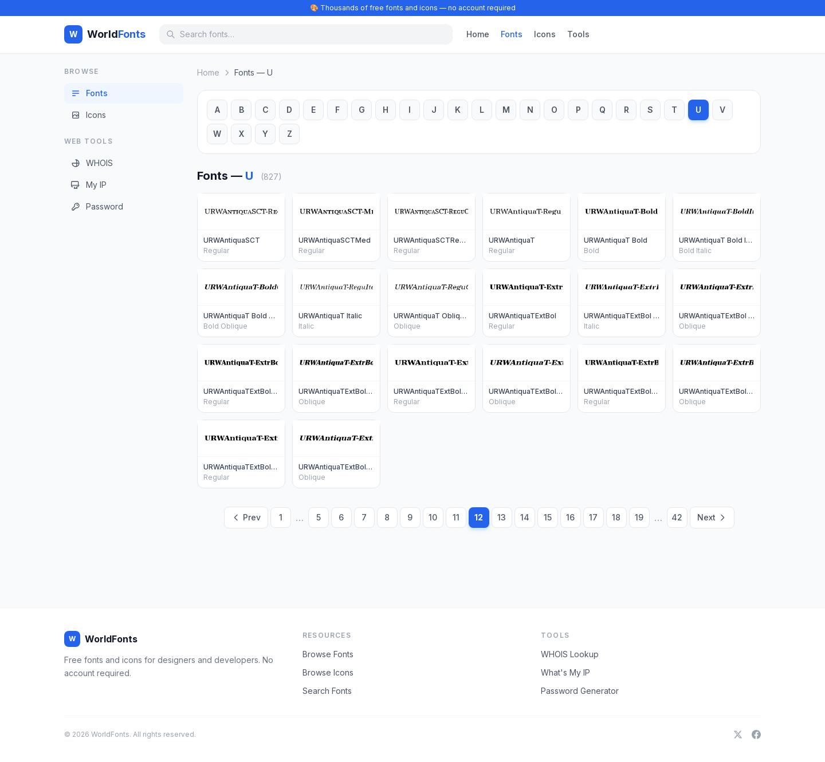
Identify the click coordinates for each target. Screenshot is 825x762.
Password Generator (580, 691)
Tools (578, 34)
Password (97, 206)
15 (548, 517)
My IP (89, 184)
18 (616, 517)
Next (712, 517)
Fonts (511, 34)
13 (501, 517)
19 (639, 517)
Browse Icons (327, 672)
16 (570, 517)
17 (593, 517)
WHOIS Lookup (570, 654)
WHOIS (92, 163)
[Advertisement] (110, 400)
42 (676, 517)
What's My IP (565, 672)
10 (433, 517)
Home (477, 34)
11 (456, 517)
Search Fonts (327, 691)
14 (524, 517)
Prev (246, 517)
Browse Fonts (327, 654)
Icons (545, 34)
